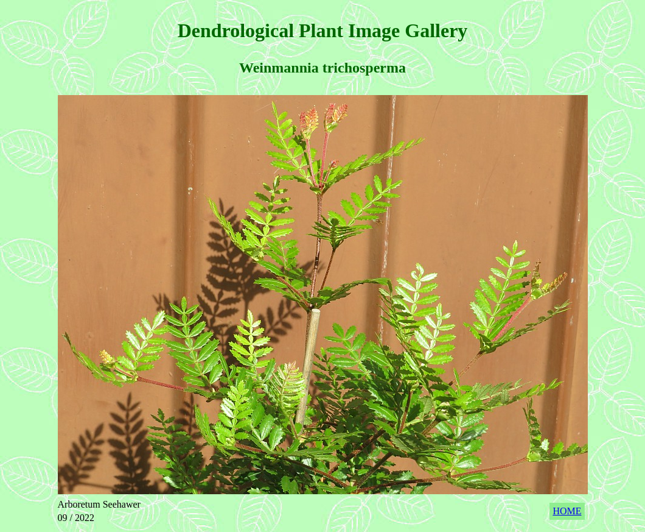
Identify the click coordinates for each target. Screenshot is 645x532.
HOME (567, 511)
